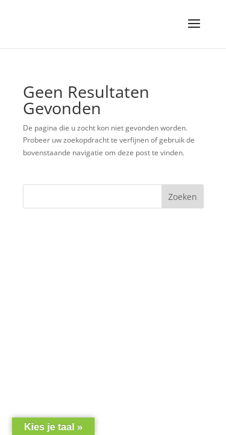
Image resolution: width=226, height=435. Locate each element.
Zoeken (182, 196)
